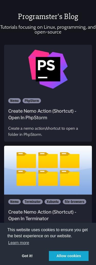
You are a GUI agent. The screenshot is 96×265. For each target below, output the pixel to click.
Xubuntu (53, 202)
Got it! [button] (27, 256)
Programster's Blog (48, 16)
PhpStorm (32, 101)
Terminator (33, 202)
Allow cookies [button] (69, 256)
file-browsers (74, 202)
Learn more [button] (18, 243)
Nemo (14, 101)
